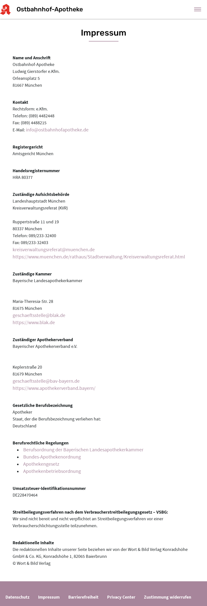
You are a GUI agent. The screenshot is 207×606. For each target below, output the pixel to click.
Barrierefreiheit (83, 597)
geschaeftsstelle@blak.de (39, 315)
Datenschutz (17, 597)
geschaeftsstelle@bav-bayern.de (46, 381)
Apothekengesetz (41, 464)
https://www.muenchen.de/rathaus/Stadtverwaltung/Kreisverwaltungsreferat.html (99, 257)
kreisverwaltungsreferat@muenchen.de (54, 250)
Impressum (49, 597)
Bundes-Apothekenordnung (52, 457)
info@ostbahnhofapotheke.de (57, 130)
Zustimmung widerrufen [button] (167, 597)
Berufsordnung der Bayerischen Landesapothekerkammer (83, 450)
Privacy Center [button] (121, 597)
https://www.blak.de (34, 322)
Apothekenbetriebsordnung (52, 471)
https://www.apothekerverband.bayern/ (54, 388)
